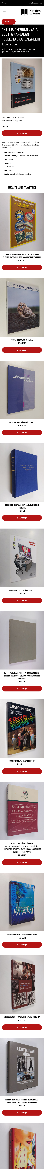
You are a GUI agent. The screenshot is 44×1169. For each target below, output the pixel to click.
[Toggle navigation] (4, 12)
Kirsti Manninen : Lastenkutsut (22, 761)
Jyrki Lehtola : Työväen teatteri (22, 590)
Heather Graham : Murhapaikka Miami (22, 934)
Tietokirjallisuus (18, 117)
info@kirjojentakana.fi (35, 3)
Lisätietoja (22, 133)
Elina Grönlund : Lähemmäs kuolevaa (22, 422)
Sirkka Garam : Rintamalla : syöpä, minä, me (22, 1017)
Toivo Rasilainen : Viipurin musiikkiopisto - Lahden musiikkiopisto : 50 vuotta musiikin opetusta (22, 675)
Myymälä (9, 22)
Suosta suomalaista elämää (22, 340)
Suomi (6, 3)
